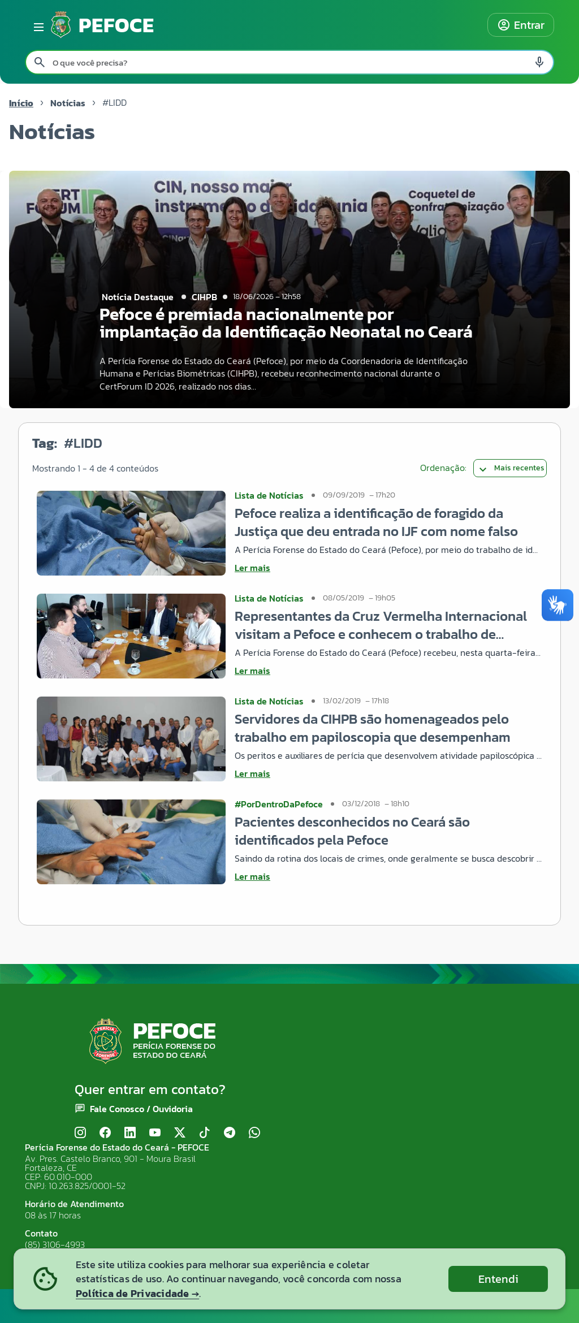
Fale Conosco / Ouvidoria (141, 1108)
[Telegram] (229, 1133)
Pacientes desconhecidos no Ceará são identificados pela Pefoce (352, 831)
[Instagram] (80, 1133)
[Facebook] (105, 1133)
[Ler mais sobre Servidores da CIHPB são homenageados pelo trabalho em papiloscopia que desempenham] (388, 773)
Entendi (498, 1278)
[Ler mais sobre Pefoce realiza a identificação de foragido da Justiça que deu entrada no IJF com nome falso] (388, 568)
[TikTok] (204, 1133)
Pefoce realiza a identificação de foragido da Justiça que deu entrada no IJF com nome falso (376, 522)
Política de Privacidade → (137, 1293)
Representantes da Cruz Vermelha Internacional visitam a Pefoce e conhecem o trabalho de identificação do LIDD (381, 625)
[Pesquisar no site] (289, 62)
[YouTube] (155, 1133)
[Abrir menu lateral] (37, 25)
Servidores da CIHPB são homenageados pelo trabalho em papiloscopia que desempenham (373, 728)
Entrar (521, 24)
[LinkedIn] (130, 1133)
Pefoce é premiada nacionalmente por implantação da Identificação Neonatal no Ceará (286, 322)
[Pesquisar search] (39, 62)
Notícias (67, 103)
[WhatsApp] (254, 1133)
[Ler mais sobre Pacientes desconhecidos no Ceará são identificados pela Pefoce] (388, 876)
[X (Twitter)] (179, 1133)
